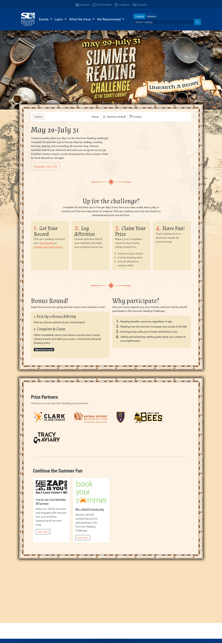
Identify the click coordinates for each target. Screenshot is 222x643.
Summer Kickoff (114, 116)
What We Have (80, 19)
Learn (59, 19)
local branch (47, 243)
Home (95, 116)
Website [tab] (151, 16)
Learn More (43, 531)
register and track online (48, 247)
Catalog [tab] (139, 16)
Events (44, 19)
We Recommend (109, 19)
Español (38, 116)
